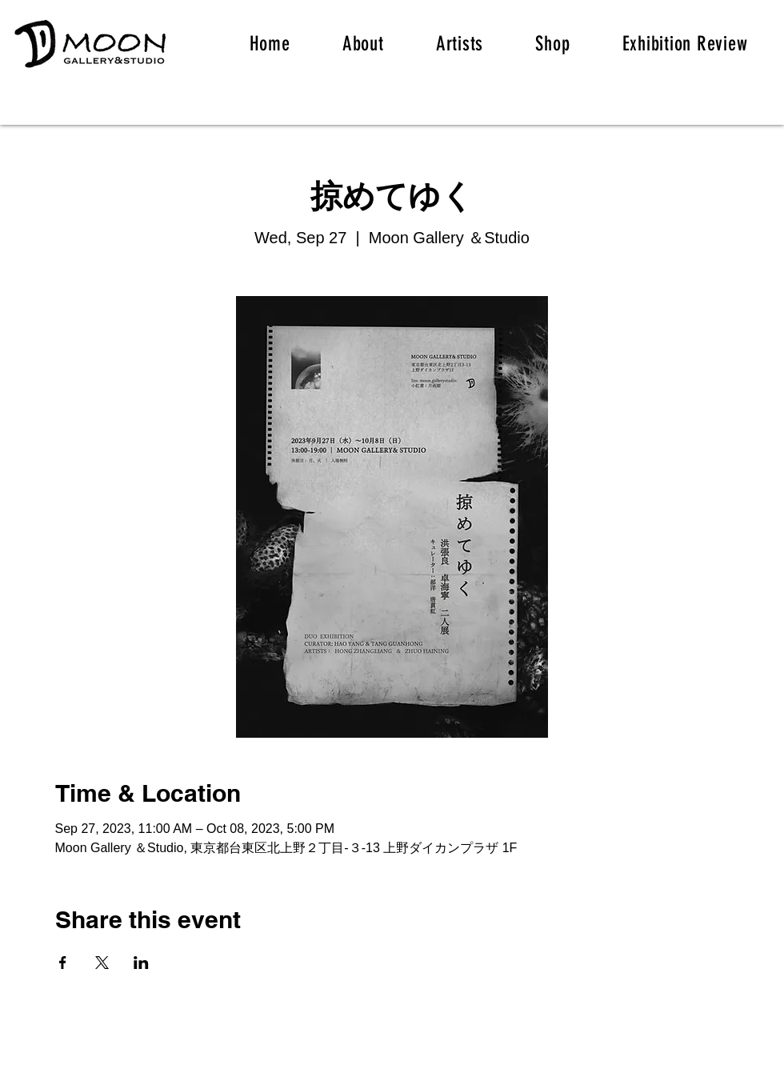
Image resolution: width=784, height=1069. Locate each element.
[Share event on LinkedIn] (141, 962)
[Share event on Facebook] (62, 962)
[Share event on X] (102, 962)
